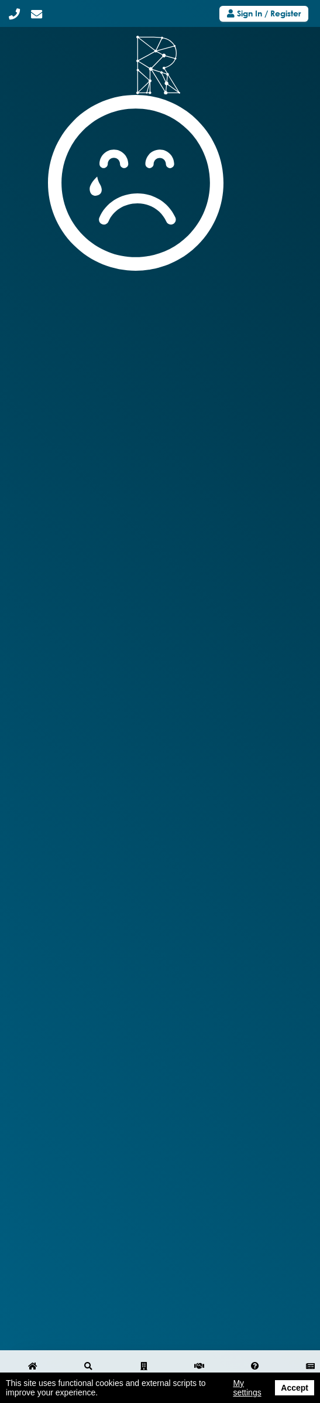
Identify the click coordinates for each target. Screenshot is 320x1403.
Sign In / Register (264, 13)
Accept (294, 1387)
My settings (247, 1387)
